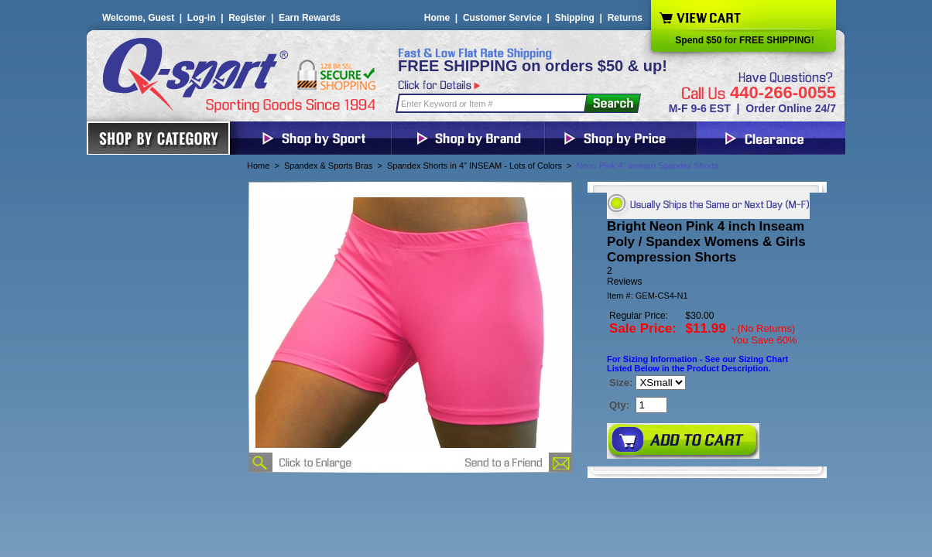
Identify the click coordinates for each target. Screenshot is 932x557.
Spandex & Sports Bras (328, 165)
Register (247, 17)
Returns (625, 17)
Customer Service (502, 17)
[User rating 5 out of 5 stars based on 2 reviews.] (707, 276)
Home (437, 17)
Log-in (201, 17)
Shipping (574, 17)
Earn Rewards (310, 17)
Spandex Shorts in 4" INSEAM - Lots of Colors (474, 165)
